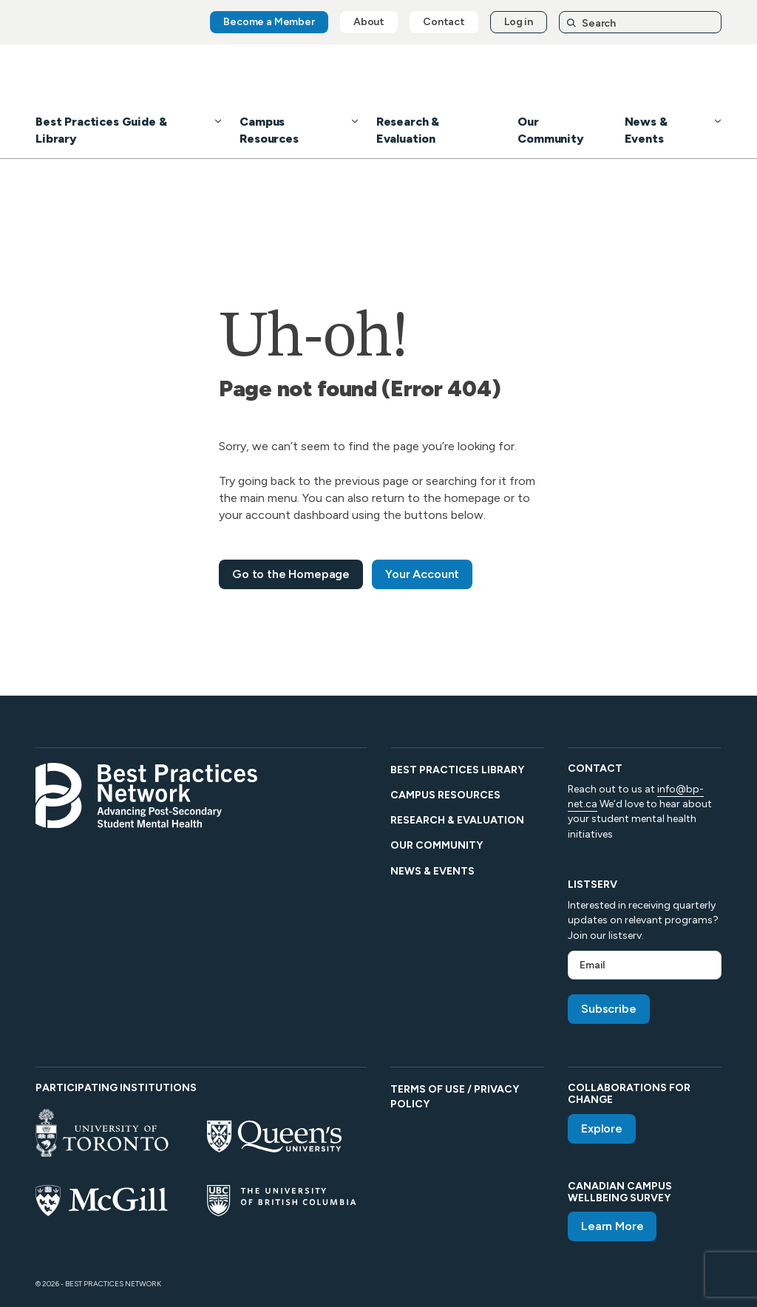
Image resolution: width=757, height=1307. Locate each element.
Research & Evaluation (457, 820)
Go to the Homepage (291, 574)
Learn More (612, 1226)
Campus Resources (445, 795)
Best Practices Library (457, 770)
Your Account (422, 574)
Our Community (436, 845)
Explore (601, 1128)
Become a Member (269, 22)
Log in (518, 22)
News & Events (432, 871)
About (368, 22)
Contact (444, 22)
